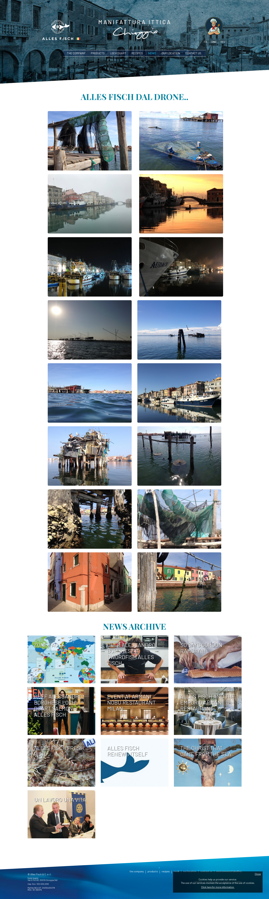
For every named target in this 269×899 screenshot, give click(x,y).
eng (214, 41)
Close (258, 874)
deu (223, 41)
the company (76, 53)
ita (205, 41)
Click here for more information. (217, 887)
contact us (193, 53)
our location (170, 53)
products (98, 53)
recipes (137, 53)
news (152, 53)
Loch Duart (118, 53)
